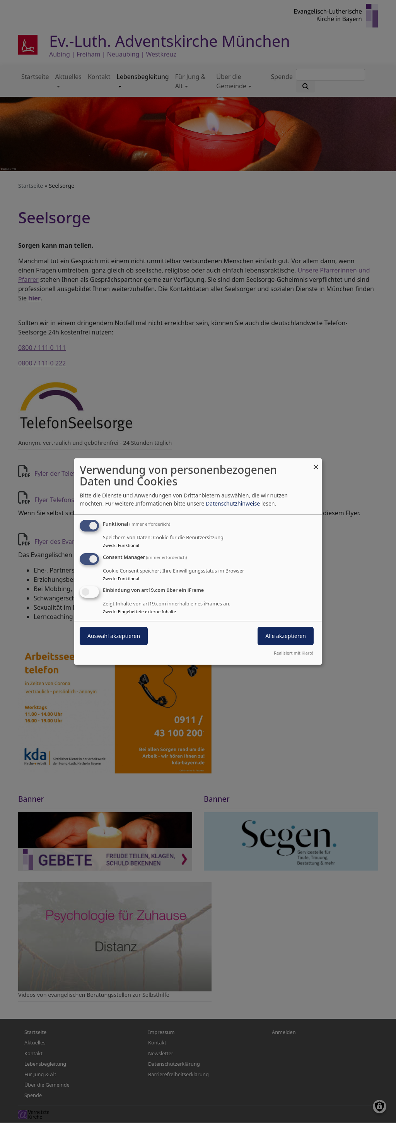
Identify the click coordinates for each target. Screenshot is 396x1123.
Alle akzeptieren (285, 636)
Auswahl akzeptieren (113, 636)
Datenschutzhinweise (233, 503)
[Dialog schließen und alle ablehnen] (316, 463)
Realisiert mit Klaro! (293, 653)
